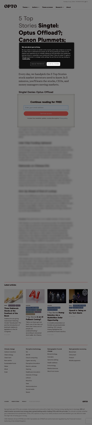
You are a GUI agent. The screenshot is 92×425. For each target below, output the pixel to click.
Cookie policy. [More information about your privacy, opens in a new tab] (26, 59)
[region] (46, 55)
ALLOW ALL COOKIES (53, 64)
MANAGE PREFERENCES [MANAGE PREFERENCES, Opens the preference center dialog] (38, 64)
